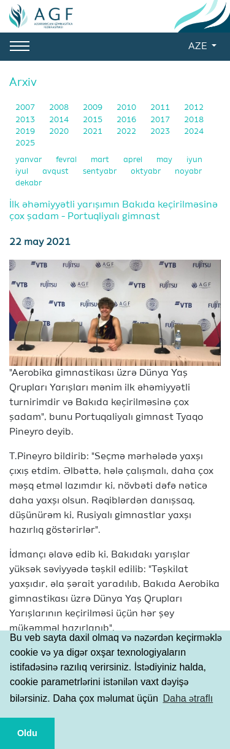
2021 (93, 132)
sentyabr (100, 172)
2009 (93, 108)
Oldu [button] (27, 733)
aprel (133, 160)
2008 (60, 108)
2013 (26, 120)
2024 (194, 132)
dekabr (28, 183)
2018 (194, 120)
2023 (161, 132)
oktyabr (147, 172)
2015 (93, 120)
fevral (67, 160)
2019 (26, 132)
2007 (26, 108)
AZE (198, 47)
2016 (127, 120)
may (165, 160)
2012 (194, 108)
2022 (127, 132)
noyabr (188, 172)
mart (101, 160)
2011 (161, 108)
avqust (56, 172)
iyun (194, 160)
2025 (25, 143)
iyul (22, 172)
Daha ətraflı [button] (188, 698)
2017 (161, 120)
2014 (60, 120)
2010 (127, 108)
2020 (60, 132)
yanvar (29, 160)
